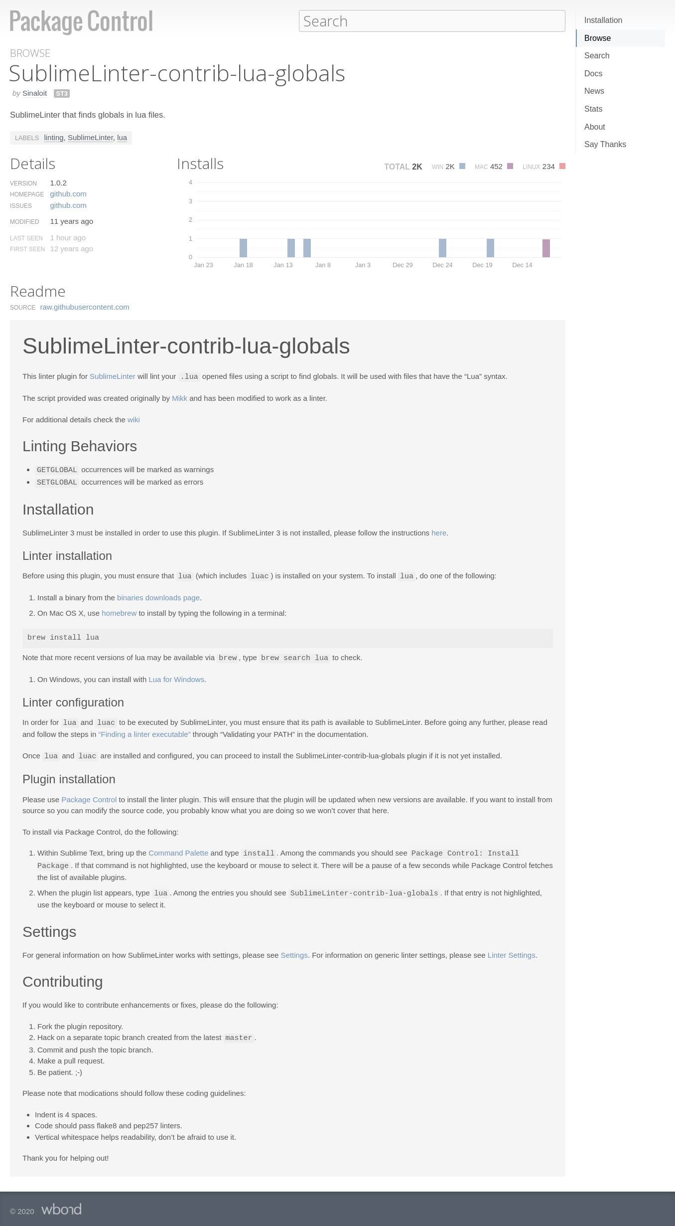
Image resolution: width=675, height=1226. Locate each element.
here (438, 530)
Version (23, 182)
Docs (593, 73)
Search (597, 55)
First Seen (27, 248)
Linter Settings (512, 949)
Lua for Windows (176, 676)
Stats (593, 109)
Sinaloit (34, 92)
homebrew (119, 610)
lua (122, 137)
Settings (294, 949)
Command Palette (178, 849)
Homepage (27, 193)
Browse (597, 38)
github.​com (68, 193)
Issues (21, 205)
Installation (603, 20)
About (594, 127)
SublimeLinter (90, 137)
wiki (134, 418)
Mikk (179, 397)
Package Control (89, 795)
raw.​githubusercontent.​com (85, 306)
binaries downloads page (158, 595)
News (594, 91)
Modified (24, 221)
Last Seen (26, 237)
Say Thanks (605, 144)
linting (53, 137)
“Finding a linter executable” (145, 730)
